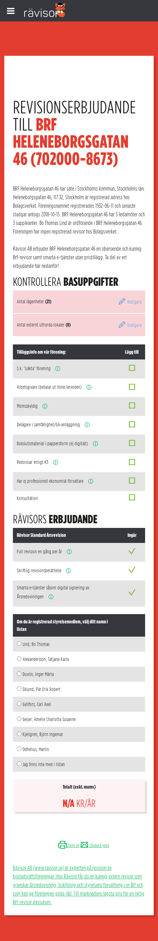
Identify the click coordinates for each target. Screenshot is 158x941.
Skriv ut (68, 845)
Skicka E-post (94, 845)
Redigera (130, 302)
